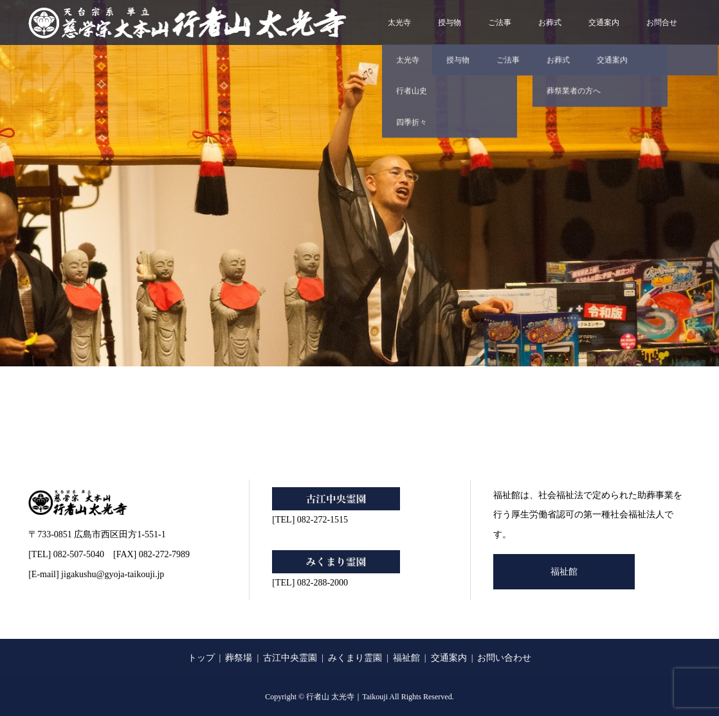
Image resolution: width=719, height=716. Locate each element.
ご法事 (499, 22)
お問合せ (661, 22)
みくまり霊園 (355, 658)
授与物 (449, 22)
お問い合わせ (504, 658)
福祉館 (564, 572)
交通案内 (603, 22)
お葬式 (549, 22)
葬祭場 (238, 658)
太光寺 (399, 22)
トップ (201, 658)
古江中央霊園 (290, 658)
